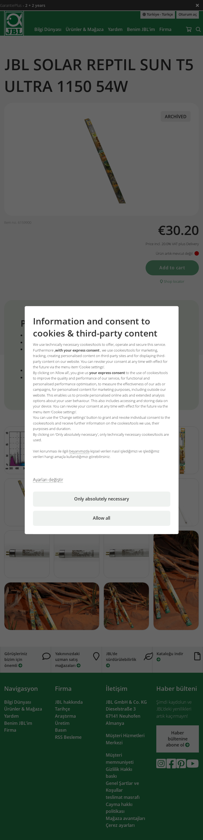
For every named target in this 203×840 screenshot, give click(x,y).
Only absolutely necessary (101, 499)
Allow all (101, 518)
